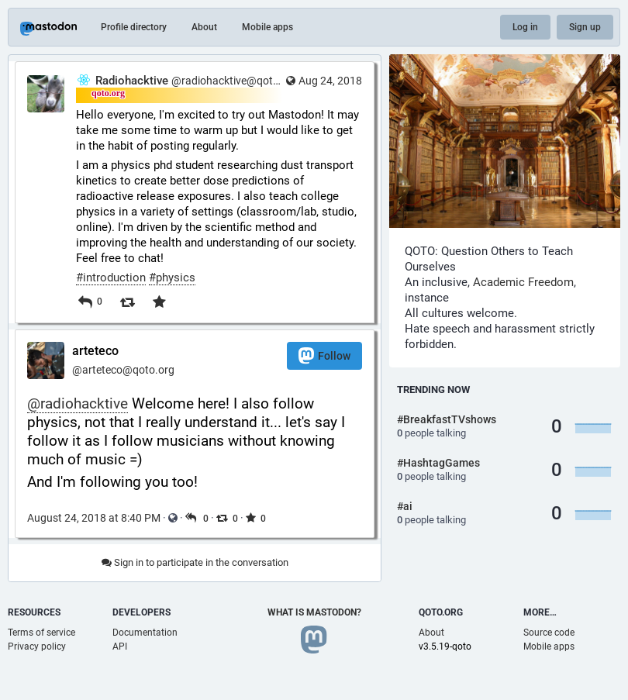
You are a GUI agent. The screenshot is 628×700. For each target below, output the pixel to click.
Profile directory (134, 27)
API (119, 646)
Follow (324, 355)
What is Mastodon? (314, 612)
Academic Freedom (523, 282)
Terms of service (41, 632)
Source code (549, 632)
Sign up (585, 27)
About (204, 27)
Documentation (145, 632)
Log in (525, 27)
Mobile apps (267, 27)
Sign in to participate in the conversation (195, 562)
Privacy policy (37, 646)
